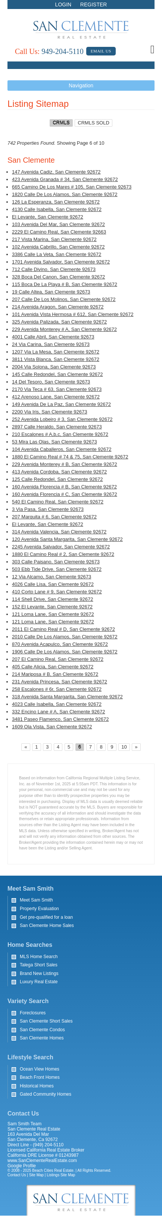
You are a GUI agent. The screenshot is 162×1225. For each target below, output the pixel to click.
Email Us (101, 51)
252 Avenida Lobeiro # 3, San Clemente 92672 (62, 419)
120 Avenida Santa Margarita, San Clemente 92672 (67, 539)
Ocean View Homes (39, 1069)
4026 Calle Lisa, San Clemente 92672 (53, 584)
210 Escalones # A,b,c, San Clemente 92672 (60, 434)
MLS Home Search (38, 956)
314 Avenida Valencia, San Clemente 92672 (59, 532)
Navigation (81, 85)
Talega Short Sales (38, 964)
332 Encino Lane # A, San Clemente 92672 (58, 711)
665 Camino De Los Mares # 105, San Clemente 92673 (71, 187)
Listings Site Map (61, 1175)
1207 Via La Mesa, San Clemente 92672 (55, 352)
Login (63, 4)
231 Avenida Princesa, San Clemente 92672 (59, 681)
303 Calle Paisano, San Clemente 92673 (56, 562)
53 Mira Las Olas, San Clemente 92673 (54, 442)
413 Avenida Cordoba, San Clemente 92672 (59, 472)
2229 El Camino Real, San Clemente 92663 (59, 232)
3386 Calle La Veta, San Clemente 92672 (56, 254)
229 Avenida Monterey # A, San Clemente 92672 (64, 329)
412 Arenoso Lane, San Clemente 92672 (56, 397)
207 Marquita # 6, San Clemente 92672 (54, 517)
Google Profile (21, 1165)
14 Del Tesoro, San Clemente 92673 (51, 382)
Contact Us (16, 1175)
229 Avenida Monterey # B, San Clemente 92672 (64, 464)
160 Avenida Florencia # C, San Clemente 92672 (64, 494)
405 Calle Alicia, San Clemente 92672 (52, 666)
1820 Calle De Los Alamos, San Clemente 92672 (65, 194)
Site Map (36, 1175)
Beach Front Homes (40, 1077)
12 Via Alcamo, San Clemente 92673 (51, 577)
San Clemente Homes (41, 1038)
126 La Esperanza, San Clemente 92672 (56, 202)
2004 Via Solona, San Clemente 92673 (54, 367)
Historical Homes (37, 1086)
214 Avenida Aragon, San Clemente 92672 (58, 307)
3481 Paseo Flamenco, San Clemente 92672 (60, 719)
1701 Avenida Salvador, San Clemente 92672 (61, 262)
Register (93, 4)
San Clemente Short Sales (46, 1021)
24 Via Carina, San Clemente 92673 (51, 344)
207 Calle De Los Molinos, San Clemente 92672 (64, 299)
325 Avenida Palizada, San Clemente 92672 (59, 322)
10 (124, 747)
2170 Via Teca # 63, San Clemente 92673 (57, 389)
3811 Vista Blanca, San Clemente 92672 (55, 359)
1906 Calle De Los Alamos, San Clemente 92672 (65, 651)
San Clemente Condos (42, 1029)
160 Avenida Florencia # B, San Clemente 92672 (64, 487)
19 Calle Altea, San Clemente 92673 (51, 292)
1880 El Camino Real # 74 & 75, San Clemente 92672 (70, 457)
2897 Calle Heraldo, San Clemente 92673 (57, 427)
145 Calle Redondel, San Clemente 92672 (57, 374)
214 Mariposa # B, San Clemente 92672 (55, 674)
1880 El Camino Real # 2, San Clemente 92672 (63, 554)
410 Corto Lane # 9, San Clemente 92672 (57, 592)
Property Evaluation (39, 908)
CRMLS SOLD (93, 123)
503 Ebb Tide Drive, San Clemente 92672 (57, 569)
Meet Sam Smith (36, 900)
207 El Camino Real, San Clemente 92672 (57, 659)
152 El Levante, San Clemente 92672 (52, 607)
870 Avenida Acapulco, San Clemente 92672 (60, 644)
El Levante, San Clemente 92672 (47, 217)
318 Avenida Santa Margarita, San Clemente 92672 (67, 696)
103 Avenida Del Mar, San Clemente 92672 (58, 224)
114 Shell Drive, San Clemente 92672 (52, 599)
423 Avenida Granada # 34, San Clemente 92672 (65, 179)
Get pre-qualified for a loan (46, 917)
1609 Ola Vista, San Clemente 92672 (52, 726)
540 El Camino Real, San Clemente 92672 (57, 502)
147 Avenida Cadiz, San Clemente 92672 (56, 172)
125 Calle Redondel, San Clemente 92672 (57, 479)
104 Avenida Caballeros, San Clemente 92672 (61, 449)
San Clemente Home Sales (47, 925)
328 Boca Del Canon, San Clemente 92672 (58, 277)
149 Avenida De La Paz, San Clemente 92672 (61, 404)
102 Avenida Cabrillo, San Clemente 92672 (58, 247)
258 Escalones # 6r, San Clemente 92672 (57, 689)
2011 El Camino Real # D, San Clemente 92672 (63, 629)
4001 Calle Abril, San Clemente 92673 (53, 337)
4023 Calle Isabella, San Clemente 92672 (57, 704)
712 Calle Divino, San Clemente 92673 (54, 269)
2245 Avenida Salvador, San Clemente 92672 (61, 547)
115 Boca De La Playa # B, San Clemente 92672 (64, 284)
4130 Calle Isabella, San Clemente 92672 (57, 209)
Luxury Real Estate (38, 981)
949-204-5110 (49, 51)
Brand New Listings (39, 973)
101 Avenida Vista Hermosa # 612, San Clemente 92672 (72, 314)
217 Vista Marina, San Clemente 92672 (54, 239)
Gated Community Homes (45, 1094)
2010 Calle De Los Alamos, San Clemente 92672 (65, 636)
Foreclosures (33, 1012)
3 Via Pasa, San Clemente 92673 (48, 509)
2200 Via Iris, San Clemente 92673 (49, 412)
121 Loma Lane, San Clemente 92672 (53, 614)
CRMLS (61, 123)
